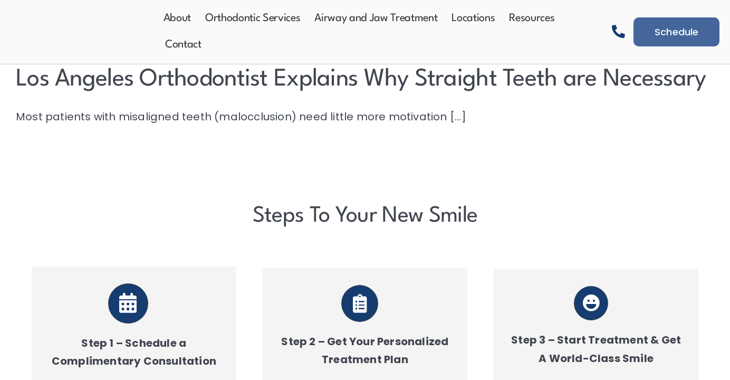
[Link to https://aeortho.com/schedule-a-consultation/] (128, 303)
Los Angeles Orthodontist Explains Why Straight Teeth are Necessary (361, 79)
